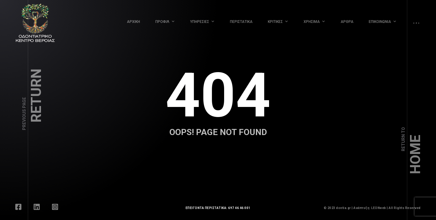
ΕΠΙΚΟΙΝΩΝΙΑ (380, 22)
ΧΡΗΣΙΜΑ (312, 22)
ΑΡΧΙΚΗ (133, 22)
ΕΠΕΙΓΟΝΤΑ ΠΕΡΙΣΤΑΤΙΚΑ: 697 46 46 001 (218, 208)
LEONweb (378, 208)
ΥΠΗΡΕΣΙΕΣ (199, 22)
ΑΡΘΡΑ (347, 22)
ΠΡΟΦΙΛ (162, 22)
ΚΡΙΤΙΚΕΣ (275, 22)
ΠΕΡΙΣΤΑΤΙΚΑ (241, 22)
